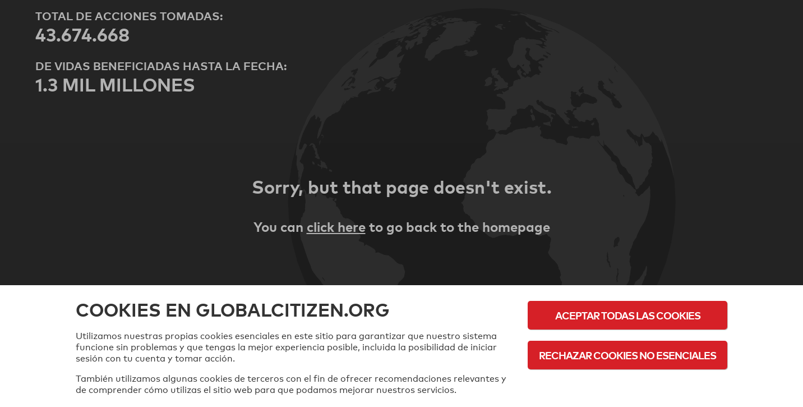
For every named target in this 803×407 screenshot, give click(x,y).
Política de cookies (628, 386)
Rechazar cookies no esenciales (627, 355)
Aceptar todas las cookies (627, 315)
